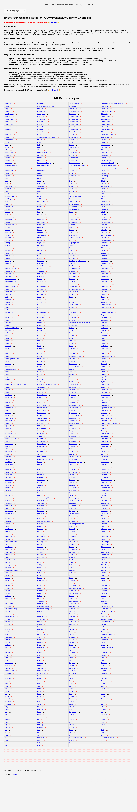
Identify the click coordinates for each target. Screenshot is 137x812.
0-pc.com (103, 379)
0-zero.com (40, 665)
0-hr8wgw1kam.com (107, 134)
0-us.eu (71, 578)
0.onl (38, 745)
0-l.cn (38, 212)
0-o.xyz (71, 346)
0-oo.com (103, 359)
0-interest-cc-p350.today (108, 163)
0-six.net (71, 482)
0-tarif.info (7, 524)
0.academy (104, 678)
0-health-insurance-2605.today (45, 106)
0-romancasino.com (106, 449)
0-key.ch (71, 199)
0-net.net (71, 307)
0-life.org (71, 230)
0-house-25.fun (9, 124)
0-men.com (40, 268)
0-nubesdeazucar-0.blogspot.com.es (79, 322)
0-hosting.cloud (9, 114)
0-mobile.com (105, 279)
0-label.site (8, 217)
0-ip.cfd (103, 170)
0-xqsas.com (104, 639)
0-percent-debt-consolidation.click (46, 384)
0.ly (6, 737)
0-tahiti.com (8, 521)
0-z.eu (38, 658)
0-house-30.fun (41, 127)
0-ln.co (71, 240)
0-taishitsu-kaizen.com (43, 521)
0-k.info (103, 191)
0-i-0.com (71, 139)
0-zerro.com (72, 670)
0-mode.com (72, 281)
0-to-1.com (72, 542)
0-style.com (72, 508)
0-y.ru (6, 647)
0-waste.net (72, 603)
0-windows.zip (9, 621)
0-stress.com (105, 505)
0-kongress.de (9, 206)
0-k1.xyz (71, 194)
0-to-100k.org (8, 547)
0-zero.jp (71, 665)
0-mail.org (7, 258)
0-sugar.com (40, 511)
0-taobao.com (105, 521)
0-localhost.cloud (106, 240)
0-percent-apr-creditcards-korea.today (15, 384)
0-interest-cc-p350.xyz (11, 165)
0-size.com (40, 485)
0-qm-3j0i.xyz (73, 428)
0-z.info (71, 658)
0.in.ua (71, 730)
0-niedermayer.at (42, 317)
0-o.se (103, 341)
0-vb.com (39, 585)
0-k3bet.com (104, 194)
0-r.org (71, 431)
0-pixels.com (8, 397)
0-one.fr (103, 353)
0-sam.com (104, 459)
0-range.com (40, 433)
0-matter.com (8, 263)
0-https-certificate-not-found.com (46, 137)
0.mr (6, 743)
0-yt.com (39, 652)
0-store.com (40, 505)
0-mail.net (104, 255)
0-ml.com (39, 279)
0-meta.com (8, 271)
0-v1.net (103, 583)
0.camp (39, 688)
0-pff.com (7, 389)
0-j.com (39, 181)
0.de (38, 707)
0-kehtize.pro (8, 199)
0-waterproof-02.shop (107, 606)
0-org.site (7, 366)
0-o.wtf (39, 346)
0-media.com (72, 266)
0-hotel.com (72, 114)
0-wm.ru (39, 624)
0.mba (6, 740)
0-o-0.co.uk (104, 328)
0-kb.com (39, 196)
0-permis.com (73, 387)
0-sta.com (7, 498)
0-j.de (70, 181)
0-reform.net (104, 438)
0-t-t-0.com (40, 516)
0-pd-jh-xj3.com (105, 382)
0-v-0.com (104, 580)
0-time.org (104, 539)
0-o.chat (39, 335)
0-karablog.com (9, 196)
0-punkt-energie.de (74, 423)
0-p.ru (70, 371)
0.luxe (103, 735)
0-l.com (71, 212)
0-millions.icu (40, 276)
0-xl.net (39, 639)
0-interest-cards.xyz (74, 163)
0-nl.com (7, 320)
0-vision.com (72, 591)
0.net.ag (39, 743)
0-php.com (40, 392)
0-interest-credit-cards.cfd (44, 165)
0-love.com (72, 245)
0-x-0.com (104, 627)
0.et (102, 712)
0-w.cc (39, 598)
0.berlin (103, 683)
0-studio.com (40, 508)
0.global (71, 719)
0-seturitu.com (9, 472)
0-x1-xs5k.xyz (41, 634)
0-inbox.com (104, 155)
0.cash (39, 691)
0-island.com (72, 176)
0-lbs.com (7, 222)
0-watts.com (104, 609)
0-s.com (71, 454)
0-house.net (8, 134)
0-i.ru (6, 145)
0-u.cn (6, 572)
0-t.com (103, 516)
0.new (103, 743)
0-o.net (39, 338)
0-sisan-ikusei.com (106, 480)
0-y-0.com (7, 645)
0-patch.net (40, 379)
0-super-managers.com (75, 513)
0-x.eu (103, 629)
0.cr (102, 701)
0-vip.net (7, 591)
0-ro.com (39, 449)
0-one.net (39, 356)
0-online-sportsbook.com (12, 359)
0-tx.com (39, 570)
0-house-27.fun (73, 124)
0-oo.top (39, 361)
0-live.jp (39, 237)
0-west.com (40, 616)
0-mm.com (72, 279)
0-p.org (39, 371)
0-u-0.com (104, 570)
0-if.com (39, 150)
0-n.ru (102, 297)
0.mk (102, 740)
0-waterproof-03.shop (11, 609)
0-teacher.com (9, 529)
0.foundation (40, 717)
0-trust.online (8, 562)
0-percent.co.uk (73, 384)
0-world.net (40, 627)
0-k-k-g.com (40, 188)
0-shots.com (8, 477)
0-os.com (39, 366)
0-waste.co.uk (9, 603)
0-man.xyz (8, 261)
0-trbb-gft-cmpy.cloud (11, 560)
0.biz (38, 686)
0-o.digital (104, 335)
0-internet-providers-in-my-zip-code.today (113, 168)
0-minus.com (105, 276)
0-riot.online (104, 446)
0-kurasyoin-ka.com (74, 209)
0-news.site (104, 310)
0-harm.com (40, 103)
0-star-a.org (72, 498)
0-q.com (39, 426)
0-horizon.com (41, 111)
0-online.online (41, 359)
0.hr (102, 727)
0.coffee (71, 696)
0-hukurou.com (73, 137)
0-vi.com (39, 588)
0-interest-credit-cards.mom (77, 165)
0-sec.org (103, 464)
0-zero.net (104, 665)
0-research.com (41, 444)
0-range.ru (72, 433)
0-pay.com (72, 379)
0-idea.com (40, 147)
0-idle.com (104, 147)
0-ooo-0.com (72, 361)
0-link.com (104, 232)
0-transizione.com (106, 557)
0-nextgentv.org (73, 312)
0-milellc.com (73, 273)
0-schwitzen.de (9, 464)
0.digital (7, 709)
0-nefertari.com (73, 304)
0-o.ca (103, 333)
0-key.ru (7, 201)
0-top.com (40, 554)
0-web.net (72, 614)
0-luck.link (40, 250)
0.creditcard (8, 704)
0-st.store (103, 495)
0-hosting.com (41, 114)
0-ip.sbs (103, 173)
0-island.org (104, 176)
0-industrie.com (73, 158)
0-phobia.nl (72, 389)
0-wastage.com (73, 601)
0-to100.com (8, 552)
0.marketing (40, 737)
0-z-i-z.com (104, 652)
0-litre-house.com (106, 235)
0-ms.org (7, 289)
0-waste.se (8, 606)
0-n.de (6, 297)
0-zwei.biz (40, 676)
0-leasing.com (41, 225)
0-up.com (7, 578)
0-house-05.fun (73, 119)
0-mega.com (104, 266)
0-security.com (73, 467)
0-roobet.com (8, 451)
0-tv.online (104, 562)
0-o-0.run (7, 333)
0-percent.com (105, 384)
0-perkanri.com (41, 387)
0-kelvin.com (40, 199)
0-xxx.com (40, 642)
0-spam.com (72, 490)
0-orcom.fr (104, 364)
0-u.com (39, 572)
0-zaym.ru (72, 663)
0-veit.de (7, 588)
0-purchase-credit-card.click (109, 423)
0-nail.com (8, 299)
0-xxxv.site (72, 642)
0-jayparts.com (41, 183)
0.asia (38, 683)
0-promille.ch (72, 418)
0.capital (71, 688)
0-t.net (39, 518)
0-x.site (103, 632)
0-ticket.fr (7, 539)
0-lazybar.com (73, 219)
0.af (6, 681)
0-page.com (8, 377)
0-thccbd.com (105, 534)
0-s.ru (102, 454)
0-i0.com (71, 145)
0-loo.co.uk (104, 243)
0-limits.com (40, 232)
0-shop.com (40, 475)
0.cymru (39, 704)
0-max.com (72, 263)
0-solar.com (72, 487)
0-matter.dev (40, 263)
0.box (102, 686)
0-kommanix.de (105, 204)
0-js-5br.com (40, 186)
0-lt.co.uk (103, 248)
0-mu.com (40, 289)
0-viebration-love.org (75, 588)
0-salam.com (8, 459)
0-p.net (7, 371)
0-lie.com (7, 230)
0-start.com (104, 498)
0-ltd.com (7, 250)
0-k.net (7, 194)
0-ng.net (103, 315)
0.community (104, 699)
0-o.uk (103, 343)
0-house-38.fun (41, 132)
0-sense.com (8, 469)
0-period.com (8, 387)
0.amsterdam (105, 681)
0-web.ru (103, 614)
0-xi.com (103, 637)
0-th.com (71, 534)
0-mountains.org (41, 286)
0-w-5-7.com (8, 598)
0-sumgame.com (9, 513)
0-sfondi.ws (104, 472)
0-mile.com (8, 273)
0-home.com (104, 109)
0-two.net (71, 567)
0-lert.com (104, 225)
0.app (6, 683)
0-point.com (104, 402)
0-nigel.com (72, 317)
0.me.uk (39, 740)
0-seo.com (40, 469)
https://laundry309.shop (75, 737)
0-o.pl (38, 341)
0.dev (102, 707)
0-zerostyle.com (41, 670)
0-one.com (72, 353)
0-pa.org (103, 374)
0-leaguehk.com (73, 222)
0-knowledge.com (74, 204)
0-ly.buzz (71, 250)
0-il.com (103, 150)
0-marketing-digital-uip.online (77, 261)
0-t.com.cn (8, 518)
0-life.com (39, 230)
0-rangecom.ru (105, 433)
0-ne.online (104, 302)
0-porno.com (72, 410)
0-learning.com (105, 222)
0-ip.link (39, 173)
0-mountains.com (10, 286)
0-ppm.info (104, 413)
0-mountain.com (105, 284)
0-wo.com (72, 624)
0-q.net (71, 426)
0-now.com (8, 322)
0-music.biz (104, 289)
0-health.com (72, 106)
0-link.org (7, 235)
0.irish (38, 732)
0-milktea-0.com (9, 276)
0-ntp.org (39, 322)
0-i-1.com (103, 139)
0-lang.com (104, 217)
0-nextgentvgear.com (107, 312)
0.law (6, 735)
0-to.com (103, 549)
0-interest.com (73, 168)
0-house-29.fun (9, 127)
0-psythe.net (104, 420)
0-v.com (7, 583)
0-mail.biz (39, 255)
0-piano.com (72, 392)
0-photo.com (104, 389)
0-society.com (105, 485)
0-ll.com (103, 237)
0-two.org (103, 567)
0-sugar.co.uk (9, 511)
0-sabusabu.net (41, 456)
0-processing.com (42, 418)
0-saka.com (104, 456)
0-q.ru (102, 426)
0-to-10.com (72, 544)
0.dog (70, 709)
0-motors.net (72, 284)
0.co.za (39, 696)
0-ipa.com (7, 176)
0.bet (6, 686)
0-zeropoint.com (9, 670)
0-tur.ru (39, 562)
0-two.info (39, 567)
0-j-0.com (103, 178)
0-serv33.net (72, 469)
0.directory (40, 709)
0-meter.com (40, 271)
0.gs (102, 722)
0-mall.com (104, 258)
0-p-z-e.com (40, 369)
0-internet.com (9, 170)
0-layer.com (40, 219)
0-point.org (8, 405)
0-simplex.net (8, 480)
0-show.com (40, 477)
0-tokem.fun (72, 552)
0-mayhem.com (105, 263)
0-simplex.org (41, 480)
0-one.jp (7, 356)
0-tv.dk (71, 562)
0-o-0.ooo (71, 330)
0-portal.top (8, 413)
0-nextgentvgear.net (10, 315)
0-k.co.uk (39, 191)
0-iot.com (71, 170)
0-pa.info (39, 374)
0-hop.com (8, 111)
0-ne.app (7, 302)
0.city (102, 691)
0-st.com (39, 495)
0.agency (39, 681)
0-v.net (39, 583)
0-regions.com (41, 441)
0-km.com (104, 201)
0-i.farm (71, 142)
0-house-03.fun (9, 119)
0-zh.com (103, 670)
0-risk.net (7, 449)
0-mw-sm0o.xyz (73, 292)
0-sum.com (104, 511)
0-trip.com (40, 560)
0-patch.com (8, 379)
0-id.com (7, 147)
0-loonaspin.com (41, 245)
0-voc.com (40, 593)
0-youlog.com (105, 650)
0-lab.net (103, 214)
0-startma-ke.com (74, 500)
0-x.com (71, 629)
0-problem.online (74, 415)
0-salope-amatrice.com (43, 459)
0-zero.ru (7, 668)
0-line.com (72, 232)
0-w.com (71, 598)
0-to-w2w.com (73, 549)
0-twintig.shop (41, 565)
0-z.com (103, 655)
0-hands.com (8, 103)
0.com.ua (39, 699)
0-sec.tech (8, 467)
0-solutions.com (105, 487)
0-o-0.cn (71, 328)
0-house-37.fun (9, 132)
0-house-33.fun (9, 129)
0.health (71, 725)
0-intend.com (8, 163)
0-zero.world (104, 668)
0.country (71, 701)
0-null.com (104, 322)
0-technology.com (106, 529)
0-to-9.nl (71, 547)
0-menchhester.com (74, 268)
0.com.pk (103, 696)
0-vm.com (104, 591)
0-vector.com (72, 585)
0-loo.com (7, 245)
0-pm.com (72, 402)
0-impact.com (105, 152)
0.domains (104, 709)
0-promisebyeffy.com (107, 418)
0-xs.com (7, 642)
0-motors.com (41, 284)
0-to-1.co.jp (40, 542)
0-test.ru (7, 534)
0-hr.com (71, 134)
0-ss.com (7, 495)
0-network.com (41, 310)
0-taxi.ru (103, 526)
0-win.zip (7, 619)
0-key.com (104, 199)
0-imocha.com (73, 152)
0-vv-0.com (104, 593)
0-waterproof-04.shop (43, 609)
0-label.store (40, 217)
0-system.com (9, 516)
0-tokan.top (40, 552)
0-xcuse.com (8, 637)
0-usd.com (8, 580)
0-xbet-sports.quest (106, 634)
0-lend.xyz (72, 225)
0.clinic (39, 694)
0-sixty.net (8, 485)
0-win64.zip (72, 619)
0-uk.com (39, 575)
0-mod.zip (40, 281)
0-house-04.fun (41, 119)
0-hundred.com (9, 139)
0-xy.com (103, 642)
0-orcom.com (73, 364)
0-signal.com (104, 477)
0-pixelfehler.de (105, 395)
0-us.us (103, 578)
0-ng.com (71, 315)
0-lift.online (104, 230)
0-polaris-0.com (41, 410)
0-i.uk (38, 145)
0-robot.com (72, 449)
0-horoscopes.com (106, 111)
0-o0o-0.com (104, 346)
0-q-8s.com (8, 426)
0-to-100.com (105, 544)
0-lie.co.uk (104, 227)
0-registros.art (73, 441)
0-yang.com (72, 647)
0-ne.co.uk (40, 302)
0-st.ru (71, 495)
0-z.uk (71, 660)
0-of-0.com (72, 348)
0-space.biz (8, 490)
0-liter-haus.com (41, 235)
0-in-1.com (40, 155)
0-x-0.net (7, 629)
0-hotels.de (104, 114)
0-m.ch (103, 250)
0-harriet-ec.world (74, 103)
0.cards (103, 688)
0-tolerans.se (8, 554)
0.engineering (73, 712)
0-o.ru (70, 341)
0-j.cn (6, 181)
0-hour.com (8, 116)
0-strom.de (8, 508)
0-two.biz (103, 565)
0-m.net (39, 253)
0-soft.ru (7, 487)
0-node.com (72, 320)
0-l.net (103, 212)
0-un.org (103, 575)
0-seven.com (40, 472)
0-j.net (103, 181)
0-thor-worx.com (41, 536)
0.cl (6, 694)
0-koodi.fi (39, 206)
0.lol (70, 735)
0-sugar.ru (72, 511)
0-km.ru (7, 204)
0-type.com (72, 570)
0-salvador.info (73, 459)
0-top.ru (71, 554)
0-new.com (72, 310)
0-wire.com (40, 621)
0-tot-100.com (105, 554)
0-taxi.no (71, 526)
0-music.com (8, 292)
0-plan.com (72, 397)
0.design (71, 707)
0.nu (6, 745)
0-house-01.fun (73, 116)
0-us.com (39, 578)
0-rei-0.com (104, 441)
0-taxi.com (40, 526)
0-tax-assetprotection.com (76, 524)
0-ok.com (39, 351)
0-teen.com (8, 531)
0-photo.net (8, 392)
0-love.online (104, 245)
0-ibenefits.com (105, 145)
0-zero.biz (104, 663)
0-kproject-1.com (74, 206)
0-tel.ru (39, 531)
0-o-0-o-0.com (73, 325)
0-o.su (38, 343)
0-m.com (7, 253)
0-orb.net (39, 364)
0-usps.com (40, 580)
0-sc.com (39, 462)
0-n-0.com (40, 294)
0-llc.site (39, 240)
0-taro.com (40, 524)
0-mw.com (104, 292)
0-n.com (103, 294)
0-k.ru (38, 194)
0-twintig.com (8, 565)
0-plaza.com (104, 397)
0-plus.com (72, 400)
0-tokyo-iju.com (105, 552)
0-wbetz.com (72, 611)
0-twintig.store (73, 565)
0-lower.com (40, 248)
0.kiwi (102, 732)
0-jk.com (71, 183)
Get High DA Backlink (85, 5)
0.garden (7, 719)
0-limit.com (8, 232)
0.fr (70, 717)
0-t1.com (103, 518)
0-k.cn (6, 191)
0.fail (6, 714)
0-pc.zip (39, 382)
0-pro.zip (7, 415)
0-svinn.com (104, 513)
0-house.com (105, 132)
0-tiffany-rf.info (41, 539)
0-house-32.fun (105, 127)
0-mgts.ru (104, 271)
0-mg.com (72, 271)
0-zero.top (72, 668)
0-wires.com (72, 621)
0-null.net (7, 325)
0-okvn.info (104, 351)
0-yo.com (39, 650)
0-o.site (7, 343)
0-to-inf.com (8, 549)
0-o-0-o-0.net (105, 325)
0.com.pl (7, 699)
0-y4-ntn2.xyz (41, 647)
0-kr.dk (103, 206)
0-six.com (39, 482)
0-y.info (71, 645)
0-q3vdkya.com (9, 428)
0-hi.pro (7, 109)
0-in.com (71, 155)
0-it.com (39, 178)
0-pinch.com (8, 395)
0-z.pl (102, 658)
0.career (7, 691)
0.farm (39, 714)
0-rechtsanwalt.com (10, 438)
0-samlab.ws (8, 462)
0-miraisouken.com (10, 279)
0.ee (6, 712)
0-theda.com (8, 536)
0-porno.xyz (104, 410)
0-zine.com (8, 673)
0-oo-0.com (72, 359)
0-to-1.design (105, 542)
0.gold (6, 722)
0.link (38, 735)
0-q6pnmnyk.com (42, 428)
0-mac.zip (7, 255)
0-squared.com (73, 493)
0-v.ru (70, 583)
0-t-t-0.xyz (72, 516)
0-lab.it (71, 214)
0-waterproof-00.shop (43, 606)
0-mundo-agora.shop (75, 289)
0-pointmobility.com (106, 408)
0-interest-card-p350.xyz (44, 163)
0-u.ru (70, 572)
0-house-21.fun (9, 121)
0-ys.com (7, 652)
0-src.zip (103, 493)
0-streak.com (72, 505)
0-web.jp (39, 614)
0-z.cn (71, 655)
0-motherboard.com (10, 284)
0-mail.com (72, 255)
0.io (6, 732)
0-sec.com (72, 464)
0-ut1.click (72, 580)
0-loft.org (7, 243)
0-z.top (39, 660)
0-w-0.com (8, 596)
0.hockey (7, 727)
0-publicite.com (41, 423)
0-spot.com (40, 493)
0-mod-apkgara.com (10, 281)
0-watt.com (72, 609)
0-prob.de (39, 415)
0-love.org (7, 248)
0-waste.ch (104, 601)
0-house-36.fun (105, 129)
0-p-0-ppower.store (10, 369)
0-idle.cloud (72, 147)
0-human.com (105, 137)
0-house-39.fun (73, 132)
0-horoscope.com (74, 111)
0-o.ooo (71, 338)
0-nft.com (39, 315)
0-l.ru (6, 214)
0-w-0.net (39, 596)
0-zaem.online (9, 663)
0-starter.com (40, 500)
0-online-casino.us (106, 356)
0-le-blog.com (41, 222)
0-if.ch (6, 150)
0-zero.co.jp (8, 665)
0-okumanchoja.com (75, 351)
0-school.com (105, 462)
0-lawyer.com (8, 219)
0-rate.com (8, 436)
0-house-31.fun (73, 127)
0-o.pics (7, 341)
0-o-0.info (39, 330)
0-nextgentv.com (9, 312)
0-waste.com (40, 603)
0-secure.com (41, 467)
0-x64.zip (71, 634)
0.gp (70, 722)
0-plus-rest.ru (41, 400)
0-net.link (39, 307)
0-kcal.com (104, 196)
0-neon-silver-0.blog (106, 304)
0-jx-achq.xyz (105, 186)
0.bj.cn (71, 686)
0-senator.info (105, 467)
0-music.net (40, 292)
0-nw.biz (39, 325)
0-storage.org (8, 505)
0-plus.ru (39, 402)
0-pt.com (7, 423)
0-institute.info (73, 160)
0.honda (71, 727)
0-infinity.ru (8, 160)
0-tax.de (7, 526)
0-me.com (7, 266)
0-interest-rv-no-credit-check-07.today (47, 168)
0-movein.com (73, 286)
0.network (72, 743)
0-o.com (71, 335)
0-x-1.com (40, 629)
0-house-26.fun (41, 124)
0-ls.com (71, 248)
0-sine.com (72, 480)
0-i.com (39, 142)
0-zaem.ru (40, 663)
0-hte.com (7, 137)
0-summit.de (40, 513)
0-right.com (8, 446)
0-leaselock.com (9, 225)
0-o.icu (7, 338)
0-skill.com (72, 485)
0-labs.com (72, 217)
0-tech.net (72, 529)
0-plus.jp (7, 402)
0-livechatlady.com (74, 237)
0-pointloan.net (9, 408)
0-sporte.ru (8, 493)
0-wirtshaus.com (105, 621)
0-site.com (8, 482)
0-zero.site (40, 668)
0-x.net (7, 632)
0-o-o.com (40, 333)
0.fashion (71, 714)
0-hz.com (39, 139)
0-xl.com (7, 639)
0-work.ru (103, 624)
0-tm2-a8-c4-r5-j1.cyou (11, 542)
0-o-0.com (8, 330)
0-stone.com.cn (73, 503)
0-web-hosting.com (106, 611)
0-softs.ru (39, 487)
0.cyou (71, 704)
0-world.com (8, 627)
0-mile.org (40, 273)
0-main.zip (72, 258)
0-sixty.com (104, 482)
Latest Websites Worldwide (62, 5)
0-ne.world (40, 304)
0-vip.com (104, 588)
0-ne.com (71, 302)
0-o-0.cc (39, 328)
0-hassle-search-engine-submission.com (112, 103)
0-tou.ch (7, 557)
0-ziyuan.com (41, 673)
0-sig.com (72, 477)
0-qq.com (103, 428)
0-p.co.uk (71, 369)
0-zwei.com (72, 676)
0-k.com (71, 191)
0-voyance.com (73, 593)
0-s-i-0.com (40, 454)
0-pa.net (71, 374)
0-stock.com (8, 503)
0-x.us (6, 634)
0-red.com (40, 438)
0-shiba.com (8, 475)
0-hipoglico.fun (73, 109)
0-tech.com (40, 529)
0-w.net (103, 598)
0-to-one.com (41, 549)
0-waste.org (104, 603)
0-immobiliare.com (42, 152)
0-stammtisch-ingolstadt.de (44, 498)
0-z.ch (38, 655)
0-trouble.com (73, 560)
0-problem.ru (104, 415)
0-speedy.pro (105, 490)
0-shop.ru (71, 475)
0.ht (6, 730)
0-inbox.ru (7, 158)
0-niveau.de (104, 317)
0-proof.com (8, 420)
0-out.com (104, 366)
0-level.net (72, 227)
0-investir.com (41, 170)
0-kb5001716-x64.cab (75, 196)
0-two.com (8, 567)
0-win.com (104, 616)
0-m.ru (71, 253)
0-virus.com (40, 591)
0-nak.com (40, 299)
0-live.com (8, 237)
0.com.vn (71, 699)
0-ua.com (103, 572)
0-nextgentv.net (41, 312)
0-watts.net (8, 611)
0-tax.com (104, 524)
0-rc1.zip (39, 436)
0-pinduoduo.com (42, 395)
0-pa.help (7, 374)
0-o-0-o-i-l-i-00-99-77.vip (12, 328)
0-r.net (39, 431)
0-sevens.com (73, 472)
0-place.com (40, 397)
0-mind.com (72, 276)
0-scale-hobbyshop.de (75, 462)
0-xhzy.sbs (72, 637)
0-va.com (7, 585)
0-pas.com (40, 377)
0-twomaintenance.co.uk (12, 570)
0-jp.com (103, 183)
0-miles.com (104, 273)
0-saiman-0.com (73, 456)
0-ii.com (71, 150)
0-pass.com (72, 377)
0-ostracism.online (74, 366)
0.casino (71, 691)
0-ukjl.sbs (71, 575)
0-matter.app (104, 261)
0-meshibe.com (105, 268)
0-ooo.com (104, 361)
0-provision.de (73, 420)
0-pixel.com (72, 395)
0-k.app (71, 188)
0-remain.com (9, 444)
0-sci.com (39, 464)
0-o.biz (71, 333)
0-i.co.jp (7, 142)
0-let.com (7, 227)
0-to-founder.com (106, 547)
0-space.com (40, 490)
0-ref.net (71, 438)
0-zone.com (104, 673)
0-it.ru (70, 178)
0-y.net (103, 645)
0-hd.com (7, 106)
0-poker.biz (8, 410)
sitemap (14, 774)
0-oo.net (7, 361)
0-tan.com (72, 521)
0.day (6, 707)
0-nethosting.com (106, 307)
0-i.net (103, 142)
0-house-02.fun (105, 116)
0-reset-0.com (73, 444)
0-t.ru (70, 518)
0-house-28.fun (105, 124)
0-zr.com (7, 676)
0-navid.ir (71, 299)
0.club (70, 694)
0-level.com (40, 227)
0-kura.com (40, 209)
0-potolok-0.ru (73, 413)
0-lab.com (40, 214)
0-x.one (39, 632)
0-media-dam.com (42, 266)
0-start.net (8, 500)
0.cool (38, 701)
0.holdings (40, 727)
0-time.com (72, 539)
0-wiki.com (72, 616)
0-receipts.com (105, 436)
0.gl (38, 719)
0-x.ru (70, 632)
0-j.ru (6, 183)
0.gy (6, 725)
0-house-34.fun (41, 129)
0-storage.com (105, 503)
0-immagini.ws (9, 152)
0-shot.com (104, 475)
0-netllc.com (8, 310)
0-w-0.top (103, 596)
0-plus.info (104, 400)
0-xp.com (71, 639)
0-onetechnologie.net (75, 356)
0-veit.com (104, 585)
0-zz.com (71, 678)
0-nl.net (39, 320)
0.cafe (6, 688)
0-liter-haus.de (73, 235)
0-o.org (103, 338)
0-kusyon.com (105, 209)
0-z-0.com (72, 652)
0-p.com (103, 369)
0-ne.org (7, 304)
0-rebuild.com (73, 436)
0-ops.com (8, 364)
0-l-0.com (7, 212)
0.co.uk (7, 696)
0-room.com (40, 451)
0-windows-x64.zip (106, 619)
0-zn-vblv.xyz (72, 673)
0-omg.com (8, 353)
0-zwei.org (40, 678)
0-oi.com (7, 351)
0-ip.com (7, 173)
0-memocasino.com (10, 268)
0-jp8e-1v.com (9, 186)
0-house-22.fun (41, 121)
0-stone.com (40, 503)
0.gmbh (103, 719)
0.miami (71, 740)
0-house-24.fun (105, 121)
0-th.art (39, 534)
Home (45, 5)
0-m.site (103, 253)
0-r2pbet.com (8, 433)
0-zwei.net (8, 678)
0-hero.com (104, 106)
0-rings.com (40, 446)
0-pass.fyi (104, 377)
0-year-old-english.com (107, 647)
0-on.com (39, 353)
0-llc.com (7, 240)
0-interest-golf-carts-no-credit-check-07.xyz (17, 168)
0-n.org (71, 297)
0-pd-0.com (72, 382)
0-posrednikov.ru (41, 413)
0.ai (70, 681)
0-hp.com (39, 134)
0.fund (103, 717)
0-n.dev (39, 297)
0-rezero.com (105, 444)
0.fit (6, 717)
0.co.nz (103, 694)
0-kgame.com (41, 201)
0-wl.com (7, 624)
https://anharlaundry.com (108, 737)
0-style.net (104, 508)
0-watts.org (40, 611)
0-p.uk (103, 371)
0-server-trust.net (106, 469)
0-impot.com (8, 155)
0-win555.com (41, 619)
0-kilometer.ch (73, 201)
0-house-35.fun (73, 129)
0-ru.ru (7, 454)
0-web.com (8, 614)
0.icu (38, 730)
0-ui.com (7, 575)
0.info (102, 730)
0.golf (38, 722)
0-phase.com (40, 389)
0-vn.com (7, 593)
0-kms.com (40, 204)
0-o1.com (7, 348)
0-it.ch (6, 178)
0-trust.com (104, 560)
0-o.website (8, 346)
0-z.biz (7, 655)
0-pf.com (103, 387)
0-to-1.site (40, 544)
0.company (8, 701)
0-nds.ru (103, 299)
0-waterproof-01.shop (75, 606)
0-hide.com (40, 109)
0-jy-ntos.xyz (8, 188)
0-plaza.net (8, 400)
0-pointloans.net (73, 408)
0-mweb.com (8, 294)
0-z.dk (6, 658)
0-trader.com (72, 557)
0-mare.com (40, 261)
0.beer (71, 683)
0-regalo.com (8, 441)
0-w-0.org (71, 596)
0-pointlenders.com (74, 405)
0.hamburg (40, 725)
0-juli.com (71, 186)
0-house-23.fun (73, 121)
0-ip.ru (71, 173)
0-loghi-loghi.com (74, 243)
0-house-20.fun (105, 119)
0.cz (102, 704)
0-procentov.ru (9, 418)
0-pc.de (7, 382)
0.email (39, 712)
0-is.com (39, 176)
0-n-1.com (72, 294)
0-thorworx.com (73, 536)
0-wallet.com (40, 601)
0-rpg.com (72, 451)
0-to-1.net (7, 544)
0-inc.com (39, 158)
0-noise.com (104, 320)
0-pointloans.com (42, 408)
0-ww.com (72, 627)
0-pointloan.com (105, 405)
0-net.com (7, 307)
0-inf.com (103, 158)
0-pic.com (104, 392)
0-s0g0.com (8, 456)
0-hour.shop (40, 116)
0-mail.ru (39, 258)
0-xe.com (39, 637)
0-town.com (40, 557)
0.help (103, 725)
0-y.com (39, 645)
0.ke (70, 732)
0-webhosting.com (10, 616)
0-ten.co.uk (72, 531)
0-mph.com (104, 286)
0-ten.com (104, 531)
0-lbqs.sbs (104, 219)
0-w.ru (6, 601)
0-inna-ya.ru (40, 160)
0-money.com (105, 281)
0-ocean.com (40, 348)
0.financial (104, 714)
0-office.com (104, 348)
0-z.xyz (103, 660)
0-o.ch (6, 335)
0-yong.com (72, 650)
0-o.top (71, 343)
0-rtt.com (103, 451)
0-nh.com (7, 317)
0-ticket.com (104, 536)
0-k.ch (103, 188)
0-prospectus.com (42, 420)
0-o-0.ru (103, 330)
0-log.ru (39, 243)
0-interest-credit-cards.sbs (108, 165)
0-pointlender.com (42, 405)
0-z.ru (6, 660)
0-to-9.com (40, 547)
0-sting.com (104, 500)
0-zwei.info (104, 676)
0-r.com (7, 431)
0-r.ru (102, 431)
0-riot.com (72, 446)
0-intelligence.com (106, 160)
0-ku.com (7, 209)
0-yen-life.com (9, 650)
